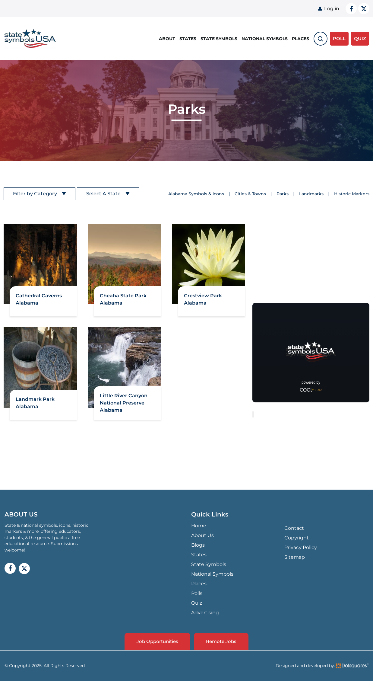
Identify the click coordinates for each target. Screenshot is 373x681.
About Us (202, 535)
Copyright (296, 538)
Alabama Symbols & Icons (196, 194)
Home (198, 526)
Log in (331, 8)
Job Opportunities (157, 641)
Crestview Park (203, 296)
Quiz (196, 603)
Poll (339, 38)
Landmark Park (35, 399)
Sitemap (294, 557)
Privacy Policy (300, 547)
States (187, 38)
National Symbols (265, 38)
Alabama (27, 303)
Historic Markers (351, 194)
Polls (196, 593)
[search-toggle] (320, 39)
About (167, 38)
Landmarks (311, 194)
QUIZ (360, 38)
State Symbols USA (30, 39)
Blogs (198, 545)
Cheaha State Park (123, 296)
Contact (294, 528)
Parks (283, 194)
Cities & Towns (250, 194)
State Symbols (219, 38)
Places (300, 38)
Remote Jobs (221, 641)
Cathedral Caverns (39, 296)
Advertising (205, 612)
